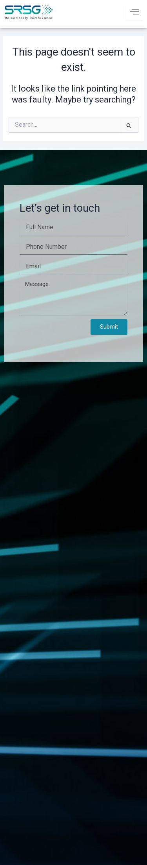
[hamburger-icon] (134, 12)
